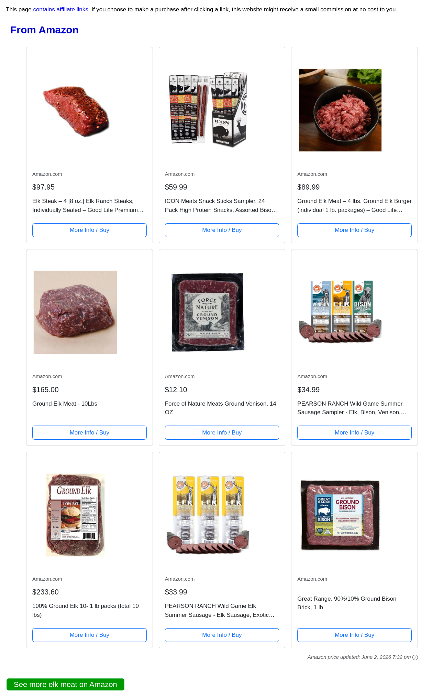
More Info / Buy (89, 230)
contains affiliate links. (61, 9)
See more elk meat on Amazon (65, 684)
